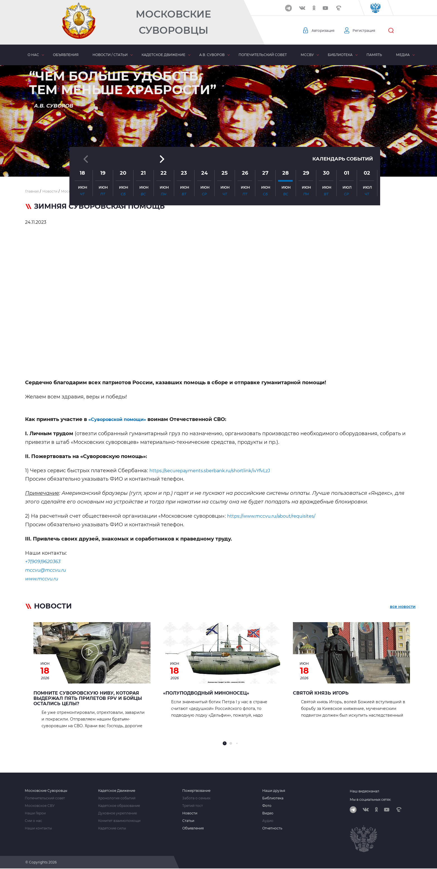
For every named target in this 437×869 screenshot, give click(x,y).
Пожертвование (196, 790)
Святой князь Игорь (321, 693)
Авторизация (324, 30)
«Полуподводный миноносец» (206, 693)
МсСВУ (307, 55)
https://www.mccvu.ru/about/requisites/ (276, 516)
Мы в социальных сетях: (370, 799)
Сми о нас (33, 820)
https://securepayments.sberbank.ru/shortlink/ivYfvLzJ (217, 471)
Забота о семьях (196, 798)
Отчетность (272, 828)
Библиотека (340, 55)
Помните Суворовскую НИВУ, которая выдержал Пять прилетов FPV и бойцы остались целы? (87, 698)
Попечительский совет (263, 55)
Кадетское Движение (116, 790)
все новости (403, 607)
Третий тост (192, 805)
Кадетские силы (112, 828)
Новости (189, 813)
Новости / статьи (110, 55)
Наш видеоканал (364, 791)
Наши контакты (38, 828)
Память (374, 55)
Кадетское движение (163, 55)
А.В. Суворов (212, 55)
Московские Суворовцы (173, 22)
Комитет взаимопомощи (119, 820)
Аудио (267, 820)
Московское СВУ (40, 805)
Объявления (66, 55)
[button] (218, 163)
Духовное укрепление (117, 813)
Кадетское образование (119, 805)
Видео (267, 813)
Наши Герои (35, 813)
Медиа (403, 55)
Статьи (188, 820)
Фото (266, 805)
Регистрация (369, 30)
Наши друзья (273, 790)
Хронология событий (116, 798)
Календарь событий (341, 115)
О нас (33, 55)
